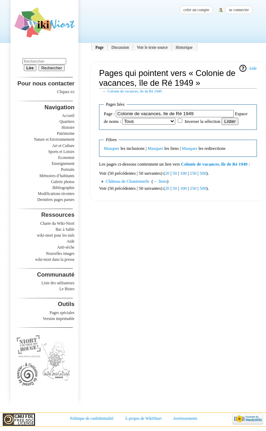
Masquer (111, 148)
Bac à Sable (65, 229)
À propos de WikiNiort (143, 418)
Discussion (120, 47)
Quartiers (67, 121)
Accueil (68, 115)
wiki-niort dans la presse (54, 259)
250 (193, 173)
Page (99, 47)
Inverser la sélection (202, 121)
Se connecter (239, 10)
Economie (66, 157)
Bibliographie (63, 188)
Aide (252, 68)
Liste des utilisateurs (58, 283)
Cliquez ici (66, 92)
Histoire (68, 127)
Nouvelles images (60, 253)
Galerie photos (63, 182)
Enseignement (63, 163)
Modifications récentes (56, 194)
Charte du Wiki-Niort (57, 223)
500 (203, 173)
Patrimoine (65, 133)
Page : (109, 113)
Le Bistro (67, 289)
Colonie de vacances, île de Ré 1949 (134, 91)
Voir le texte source (152, 47)
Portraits (68, 169)
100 (183, 173)
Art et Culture (63, 146)
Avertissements (185, 418)
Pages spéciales (62, 313)
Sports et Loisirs (61, 152)
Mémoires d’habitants (57, 176)
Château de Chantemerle (127, 181)
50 (175, 173)
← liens (160, 181)
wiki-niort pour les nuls (56, 235)
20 (167, 173)
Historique (184, 47)
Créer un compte (196, 10)
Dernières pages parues (56, 199)
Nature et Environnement (54, 139)
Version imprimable (59, 319)
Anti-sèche (66, 247)
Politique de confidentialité (91, 418)
